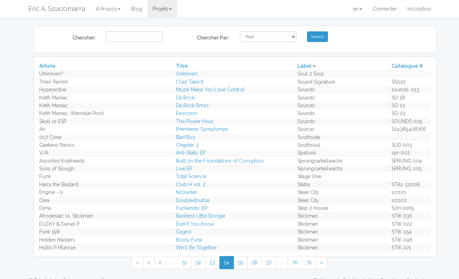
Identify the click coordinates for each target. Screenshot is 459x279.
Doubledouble (193, 200)
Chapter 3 (187, 145)
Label (304, 66)
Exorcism (186, 113)
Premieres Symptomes (202, 129)
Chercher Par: (213, 38)
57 (268, 262)
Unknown (187, 74)
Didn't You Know (195, 224)
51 (184, 262)
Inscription (419, 9)
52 (198, 262)
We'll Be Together (196, 247)
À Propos (108, 9)
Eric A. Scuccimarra (56, 8)
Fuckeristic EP (191, 208)
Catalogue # (407, 66)
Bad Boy (185, 137)
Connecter (385, 9)
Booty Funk (189, 240)
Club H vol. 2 (191, 184)
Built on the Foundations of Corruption (220, 161)
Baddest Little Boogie (200, 216)
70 (295, 262)
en (357, 9)
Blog (136, 9)
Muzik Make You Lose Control (210, 89)
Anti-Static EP (191, 153)
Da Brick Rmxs (192, 105)
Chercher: (84, 38)
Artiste (47, 66)
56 (255, 262)
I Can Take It (189, 82)
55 (240, 262)
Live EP (184, 168)
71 (309, 262)
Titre (182, 66)
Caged (183, 232)
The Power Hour (194, 121)
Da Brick (185, 98)
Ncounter (186, 192)
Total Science (191, 176)
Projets (162, 9)
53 (212, 262)
